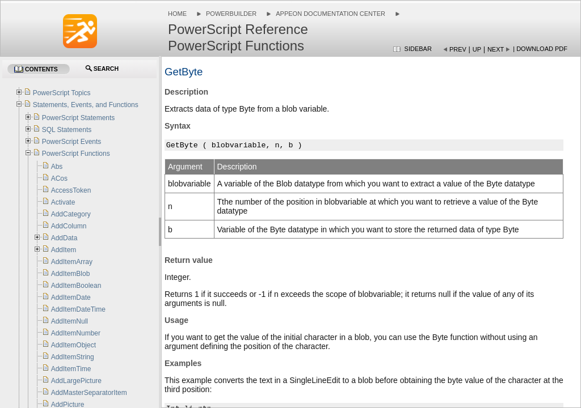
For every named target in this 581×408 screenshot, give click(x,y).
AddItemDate (71, 297)
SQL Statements (67, 130)
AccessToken (71, 190)
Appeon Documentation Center (330, 13)
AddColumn (69, 226)
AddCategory (71, 214)
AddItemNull (69, 321)
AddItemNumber (75, 333)
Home (177, 13)
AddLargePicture (76, 381)
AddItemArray (71, 262)
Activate (63, 202)
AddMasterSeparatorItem (89, 393)
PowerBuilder (231, 13)
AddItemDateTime (78, 309)
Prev (457, 49)
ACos (59, 178)
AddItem (64, 250)
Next (495, 49)
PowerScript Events (72, 142)
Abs (57, 167)
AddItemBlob (70, 274)
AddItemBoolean (76, 286)
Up (477, 49)
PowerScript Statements (78, 118)
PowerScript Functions (76, 154)
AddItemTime (71, 369)
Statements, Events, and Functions (85, 105)
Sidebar (418, 48)
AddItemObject (73, 345)
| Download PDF (540, 48)
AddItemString (72, 357)
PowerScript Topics (62, 93)
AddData (64, 238)
